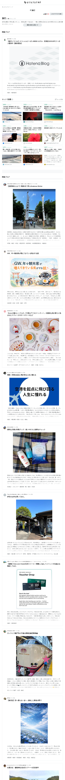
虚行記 (8, 698)
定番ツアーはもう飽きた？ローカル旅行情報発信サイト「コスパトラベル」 (24, 561)
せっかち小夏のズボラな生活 (13, 372)
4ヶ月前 (14, 38)
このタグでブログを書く (56, 14)
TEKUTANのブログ (11, 251)
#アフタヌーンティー (24, 365)
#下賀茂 (34, 554)
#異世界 (9, 757)
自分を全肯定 (10, 427)
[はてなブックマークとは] (12, 99)
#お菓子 (16, 365)
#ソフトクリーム (48, 554)
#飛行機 (13, 419)
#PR (25, 303)
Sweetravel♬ (10, 310)
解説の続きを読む (32, 25)
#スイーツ (10, 365)
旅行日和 (9, 38)
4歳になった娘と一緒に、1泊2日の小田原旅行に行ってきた (53, 150)
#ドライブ (19, 554)
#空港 (18, 419)
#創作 (13, 757)
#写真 (8, 243)
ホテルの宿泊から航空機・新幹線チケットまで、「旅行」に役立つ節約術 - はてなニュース (12, 129)
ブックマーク (7, 104)
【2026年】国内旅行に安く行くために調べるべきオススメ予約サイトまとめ (12, 108)
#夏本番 (22, 486)
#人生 (22, 419)
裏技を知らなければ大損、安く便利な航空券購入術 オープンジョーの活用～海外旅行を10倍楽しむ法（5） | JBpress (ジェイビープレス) (32, 108)
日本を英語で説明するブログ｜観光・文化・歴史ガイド (20, 183)
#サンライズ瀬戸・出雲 (13, 690)
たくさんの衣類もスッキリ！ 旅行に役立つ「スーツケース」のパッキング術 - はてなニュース (32, 151)
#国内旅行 (14, 92)
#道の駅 (13, 554)
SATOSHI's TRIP (11, 630)
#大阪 (36, 365)
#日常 (17, 303)
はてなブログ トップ (7, 7)
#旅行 (8, 92)
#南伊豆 (29, 554)
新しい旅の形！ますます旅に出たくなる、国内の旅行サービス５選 (12, 150)
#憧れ (26, 419)
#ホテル (41, 365)
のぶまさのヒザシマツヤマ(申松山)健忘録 (16, 765)
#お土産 (56, 554)
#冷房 (33, 486)
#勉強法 (44, 243)
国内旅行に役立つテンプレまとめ (53, 128)
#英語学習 (22, 243)
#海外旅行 (14, 623)
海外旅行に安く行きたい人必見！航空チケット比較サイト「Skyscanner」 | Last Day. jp (53, 108)
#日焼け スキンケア (13, 486)
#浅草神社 (28, 243)
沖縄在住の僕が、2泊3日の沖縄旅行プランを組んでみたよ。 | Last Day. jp (32, 129)
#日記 (16, 243)
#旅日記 (33, 757)
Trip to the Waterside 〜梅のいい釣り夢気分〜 (17, 494)
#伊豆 (24, 554)
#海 (26, 486)
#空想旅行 (19, 757)
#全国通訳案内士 (36, 243)
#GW (13, 303)
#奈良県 (9, 303)
